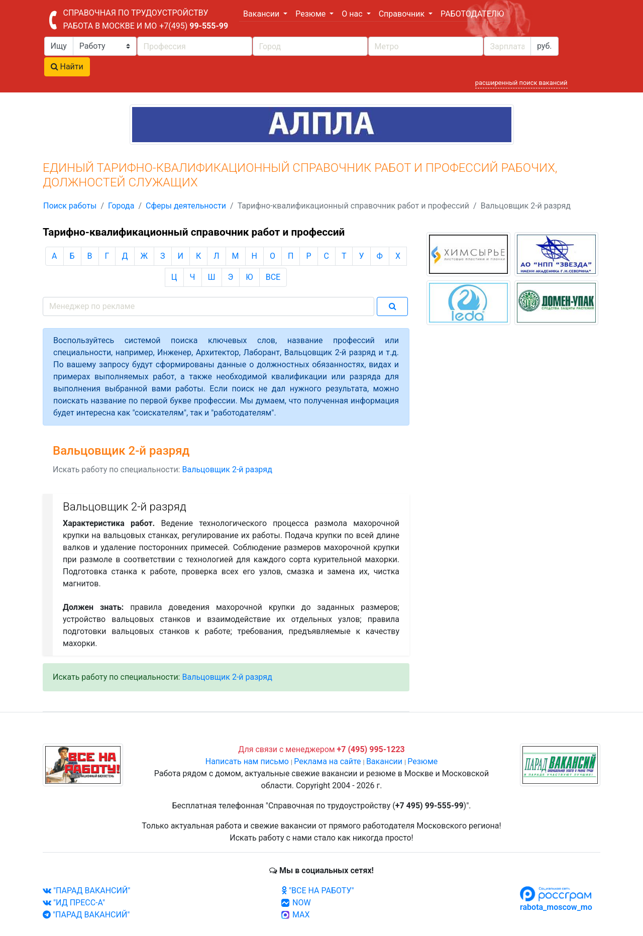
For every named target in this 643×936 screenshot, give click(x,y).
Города (121, 206)
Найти (67, 66)
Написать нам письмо (247, 761)
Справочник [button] (402, 14)
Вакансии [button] (262, 14)
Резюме (422, 761)
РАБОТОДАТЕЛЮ (472, 14)
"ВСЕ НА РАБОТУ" (317, 890)
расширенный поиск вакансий (521, 82)
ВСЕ (273, 277)
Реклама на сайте (327, 761)
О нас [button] (353, 14)
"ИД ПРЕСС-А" (74, 902)
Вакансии (384, 761)
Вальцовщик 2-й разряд (227, 469)
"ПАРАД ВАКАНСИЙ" (86, 890)
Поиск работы (69, 206)
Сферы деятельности (186, 206)
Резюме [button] (311, 14)
